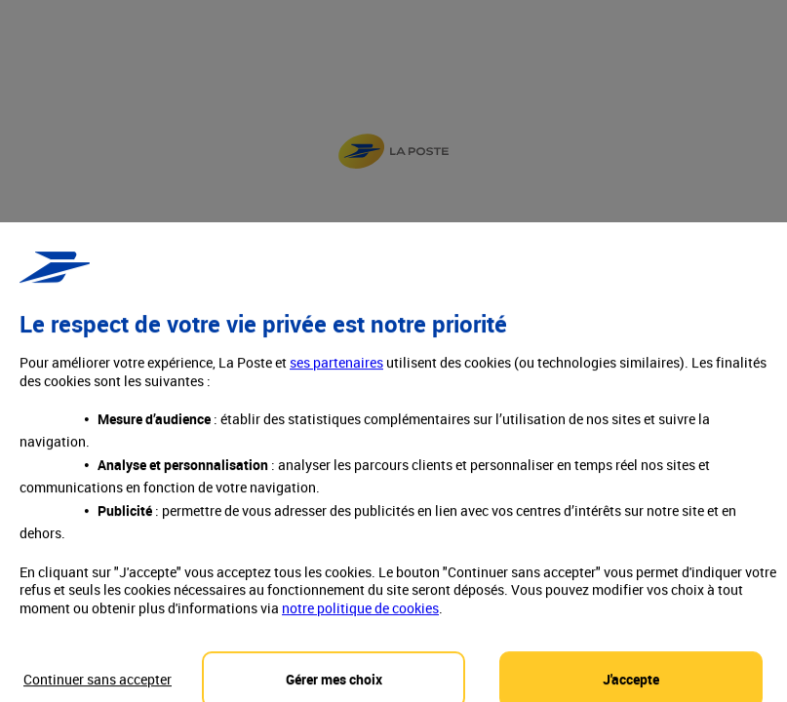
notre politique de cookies (360, 622)
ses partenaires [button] (336, 378)
